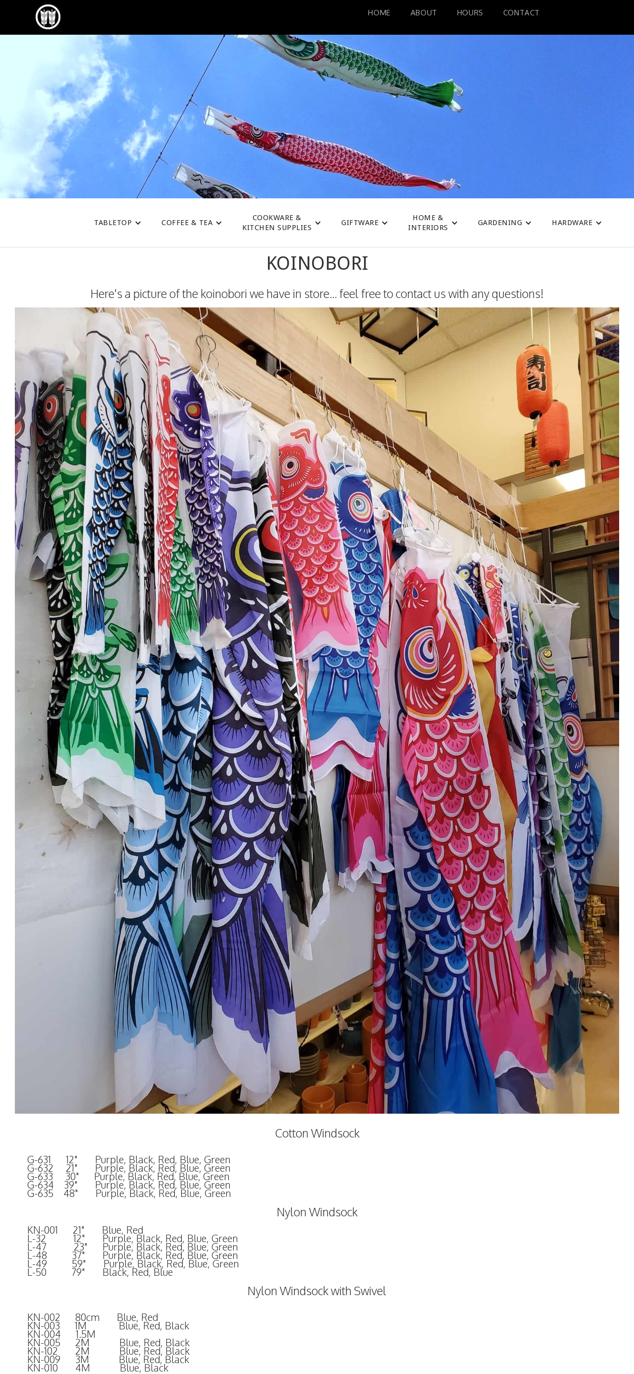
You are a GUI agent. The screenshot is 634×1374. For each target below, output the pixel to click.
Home (379, 12)
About (424, 12)
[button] (118, 223)
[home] (96, 17)
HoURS (470, 12)
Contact (521, 12)
